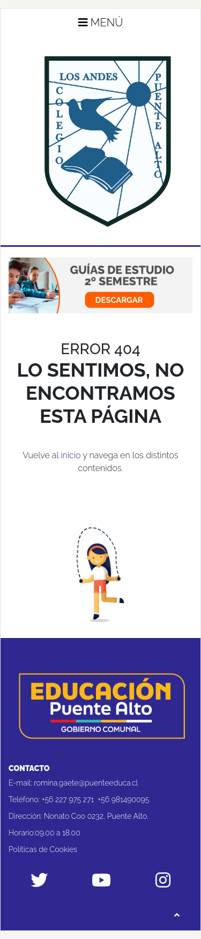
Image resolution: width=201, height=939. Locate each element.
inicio (70, 455)
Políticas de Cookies (43, 849)
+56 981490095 (123, 799)
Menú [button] (100, 22)
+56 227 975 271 (68, 799)
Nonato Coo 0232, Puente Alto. (96, 816)
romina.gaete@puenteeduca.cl (86, 783)
